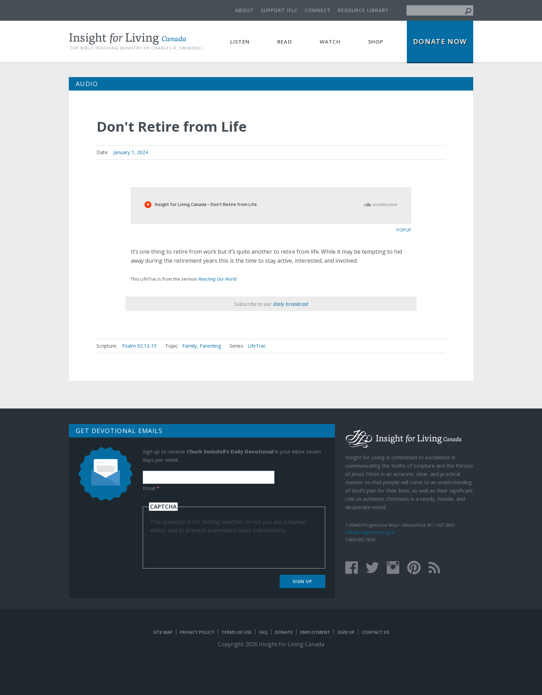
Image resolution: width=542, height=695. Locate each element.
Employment (315, 632)
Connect (318, 10)
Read (284, 41)
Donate (284, 632)
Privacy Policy (197, 632)
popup (403, 230)
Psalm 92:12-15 (139, 345)
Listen (240, 41)
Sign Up (302, 581)
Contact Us (375, 632)
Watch (330, 41)
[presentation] (202, 547)
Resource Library (363, 10)
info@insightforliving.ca (369, 532)
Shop (376, 41)
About (244, 10)
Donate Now (440, 41)
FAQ (263, 632)
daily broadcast (290, 303)
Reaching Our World (217, 279)
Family (189, 345)
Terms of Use (237, 632)
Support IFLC (279, 10)
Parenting (210, 345)
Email (151, 488)
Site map (162, 632)
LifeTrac (256, 345)
